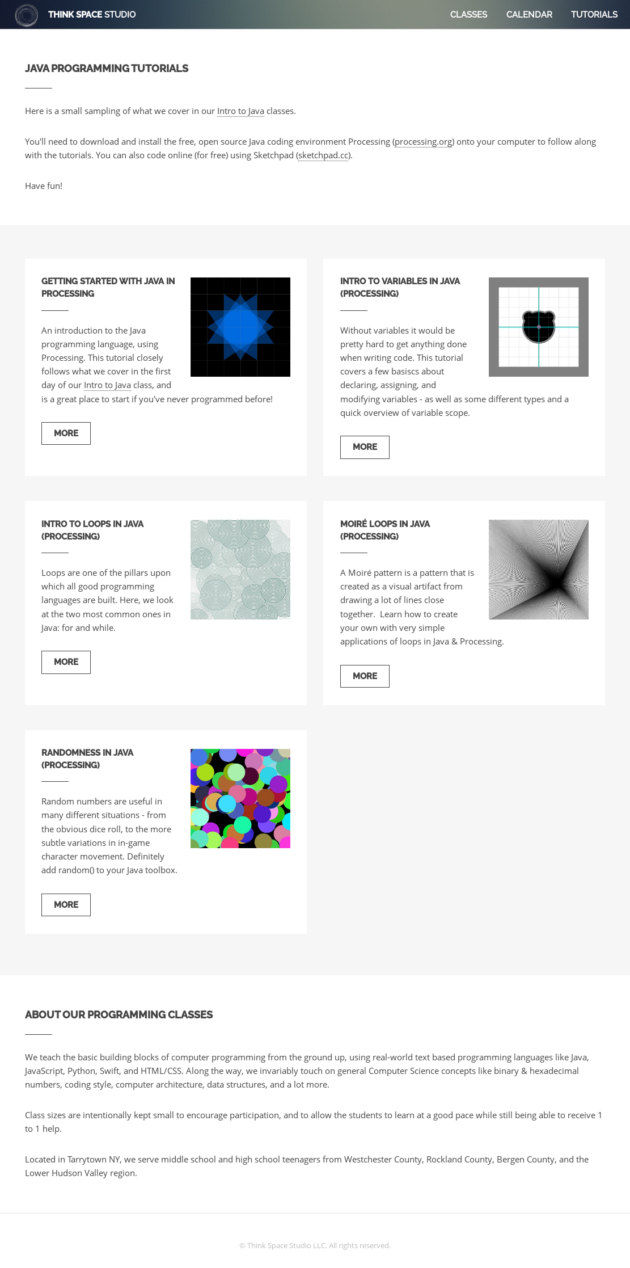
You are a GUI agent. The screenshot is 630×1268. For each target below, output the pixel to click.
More (66, 433)
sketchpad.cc (323, 155)
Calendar (529, 14)
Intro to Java (240, 110)
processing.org (423, 141)
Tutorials (594, 14)
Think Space (92, 14)
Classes (468, 14)
